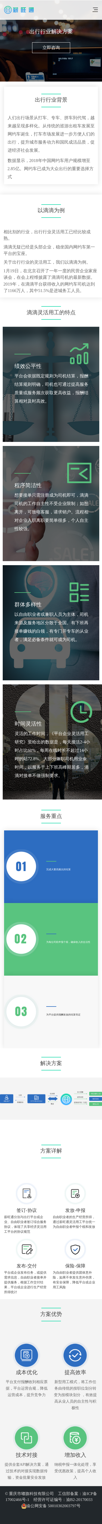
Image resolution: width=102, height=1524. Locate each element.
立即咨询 (51, 47)
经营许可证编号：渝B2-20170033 (63, 1499)
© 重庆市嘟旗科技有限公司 (31, 1493)
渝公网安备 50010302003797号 (51, 1506)
